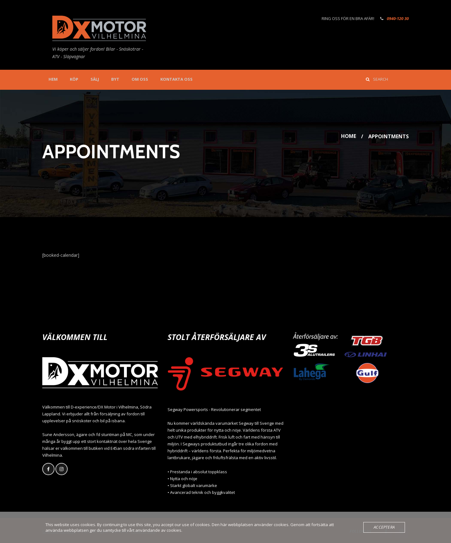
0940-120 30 (398, 18)
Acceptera (384, 527)
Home (348, 136)
